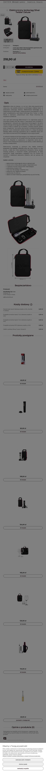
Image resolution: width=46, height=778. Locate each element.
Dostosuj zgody (23, 764)
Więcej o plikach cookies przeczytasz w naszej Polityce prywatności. (21, 756)
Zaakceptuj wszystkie (23, 768)
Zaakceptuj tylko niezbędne (23, 759)
